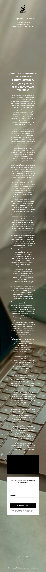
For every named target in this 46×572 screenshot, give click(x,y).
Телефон (13, 495)
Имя (11, 487)
